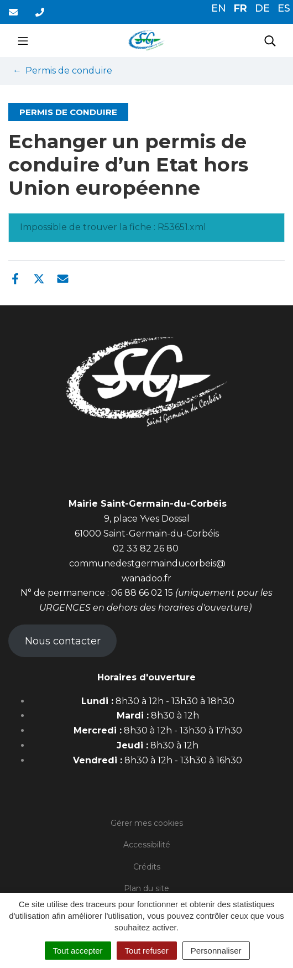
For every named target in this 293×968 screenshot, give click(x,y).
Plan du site (146, 888)
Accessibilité (146, 845)
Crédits (146, 867)
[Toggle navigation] (23, 40)
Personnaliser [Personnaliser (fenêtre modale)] (216, 950)
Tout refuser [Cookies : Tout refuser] (147, 950)
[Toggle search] (270, 40)
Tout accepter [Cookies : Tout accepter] (78, 950)
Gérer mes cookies (147, 823)
